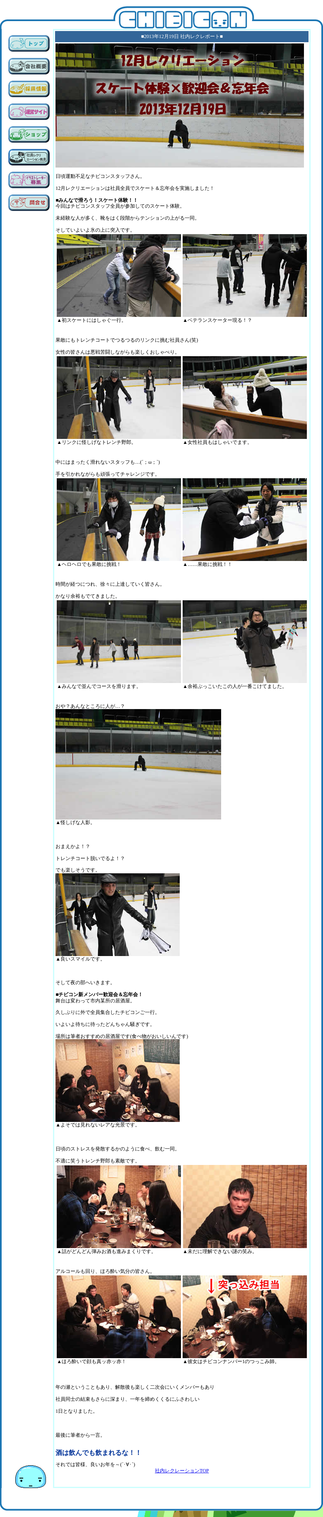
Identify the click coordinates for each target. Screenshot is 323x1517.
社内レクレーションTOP (182, 1471)
